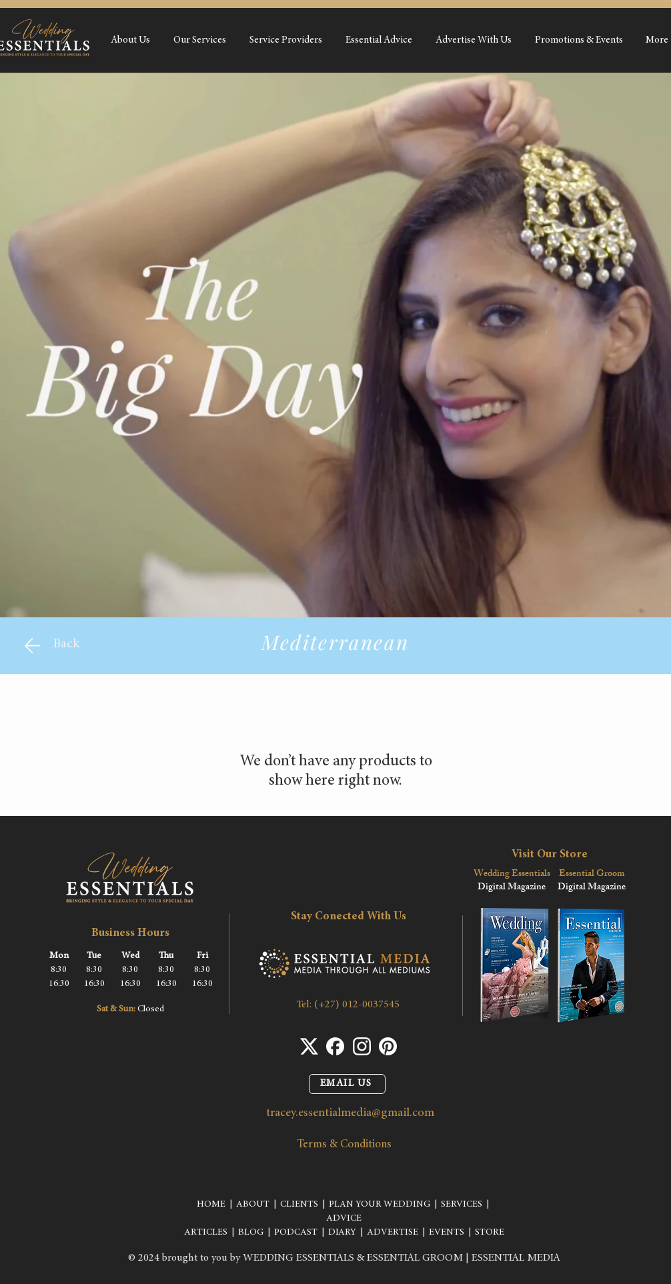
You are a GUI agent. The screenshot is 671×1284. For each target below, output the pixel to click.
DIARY (342, 1232)
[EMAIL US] (347, 1084)
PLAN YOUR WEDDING (379, 1204)
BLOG (250, 1232)
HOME (211, 1204)
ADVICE (344, 1218)
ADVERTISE (392, 1232)
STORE (489, 1232)
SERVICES (461, 1204)
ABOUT (252, 1204)
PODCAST (295, 1232)
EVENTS (446, 1232)
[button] (199, 40)
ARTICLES (205, 1232)
